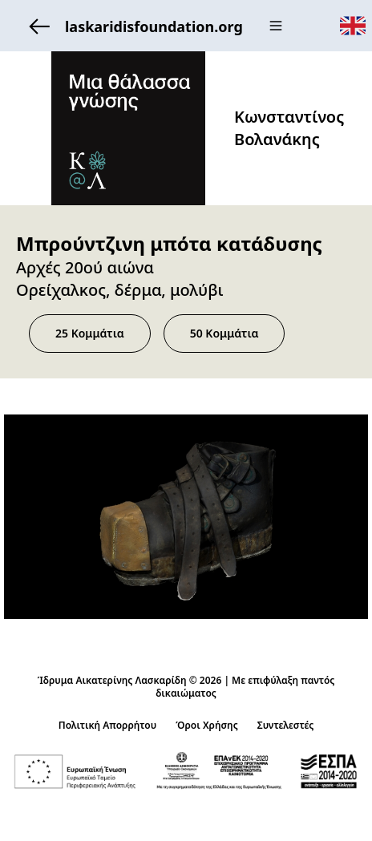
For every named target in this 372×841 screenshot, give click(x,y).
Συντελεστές (285, 725)
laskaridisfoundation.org (131, 26)
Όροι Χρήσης (207, 725)
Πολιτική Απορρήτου (108, 725)
